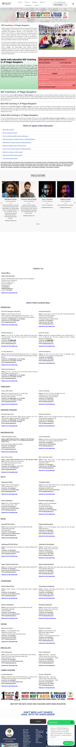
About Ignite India (39, 731)
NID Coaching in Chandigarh (38, 167)
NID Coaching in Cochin (42, 165)
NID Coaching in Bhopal (6, 165)
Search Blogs (39, 742)
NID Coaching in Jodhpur (18, 165)
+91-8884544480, (12, 319)
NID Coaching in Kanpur (52, 162)
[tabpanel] (10, 201)
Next (74, 203)
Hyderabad (54, 73)
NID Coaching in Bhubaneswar (56, 165)
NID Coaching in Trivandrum (52, 167)
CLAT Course (26, 739)
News (37, 739)
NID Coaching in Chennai (55, 164)
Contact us (38, 734)
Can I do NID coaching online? (10, 158)
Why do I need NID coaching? (10, 133)
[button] (38, 129)
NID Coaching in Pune (29, 162)
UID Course (25, 734)
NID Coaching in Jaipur (31, 164)
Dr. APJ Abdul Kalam (65, 62)
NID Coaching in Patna (30, 165)
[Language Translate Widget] (60, 4)
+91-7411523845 (21, 319)
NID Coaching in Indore (41, 162)
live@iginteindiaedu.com (7, 288)
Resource (43, 2)
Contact (37, 5)
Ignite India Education (44, 62)
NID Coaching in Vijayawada (12, 167)
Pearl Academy (26, 735)
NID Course (25, 731)
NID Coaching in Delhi (18, 162)
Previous (1, 203)
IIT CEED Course (26, 738)
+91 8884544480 (12, 340)
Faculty (37, 738)
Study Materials (39, 736)
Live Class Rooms (40, 732)
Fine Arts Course (27, 742)
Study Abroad (29, 5)
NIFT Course (26, 729)
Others (37, 741)
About (21, 2)
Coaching (35, 2)
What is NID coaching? (8, 129)
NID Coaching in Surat (6, 164)
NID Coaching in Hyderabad (18, 164)
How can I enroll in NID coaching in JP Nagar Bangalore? (17, 149)
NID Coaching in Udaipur (25, 167)
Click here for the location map (9, 346)
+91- (46, 488)
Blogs (37, 729)
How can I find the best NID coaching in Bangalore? (15, 136)
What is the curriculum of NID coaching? (13, 152)
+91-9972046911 (5, 287)
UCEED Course (26, 736)
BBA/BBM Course (27, 741)
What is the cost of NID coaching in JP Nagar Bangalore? (17, 142)
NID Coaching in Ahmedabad (66, 162)
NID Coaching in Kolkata (67, 164)
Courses (27, 2)
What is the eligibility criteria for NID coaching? (14, 145)
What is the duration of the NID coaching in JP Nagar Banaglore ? (19, 139)
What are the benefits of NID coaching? (12, 155)
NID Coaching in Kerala (42, 164)
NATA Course (26, 732)
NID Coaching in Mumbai (6, 162)
